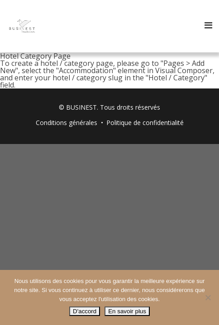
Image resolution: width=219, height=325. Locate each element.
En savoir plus (127, 311)
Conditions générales (66, 122)
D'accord (84, 311)
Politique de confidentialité (145, 122)
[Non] (207, 297)
